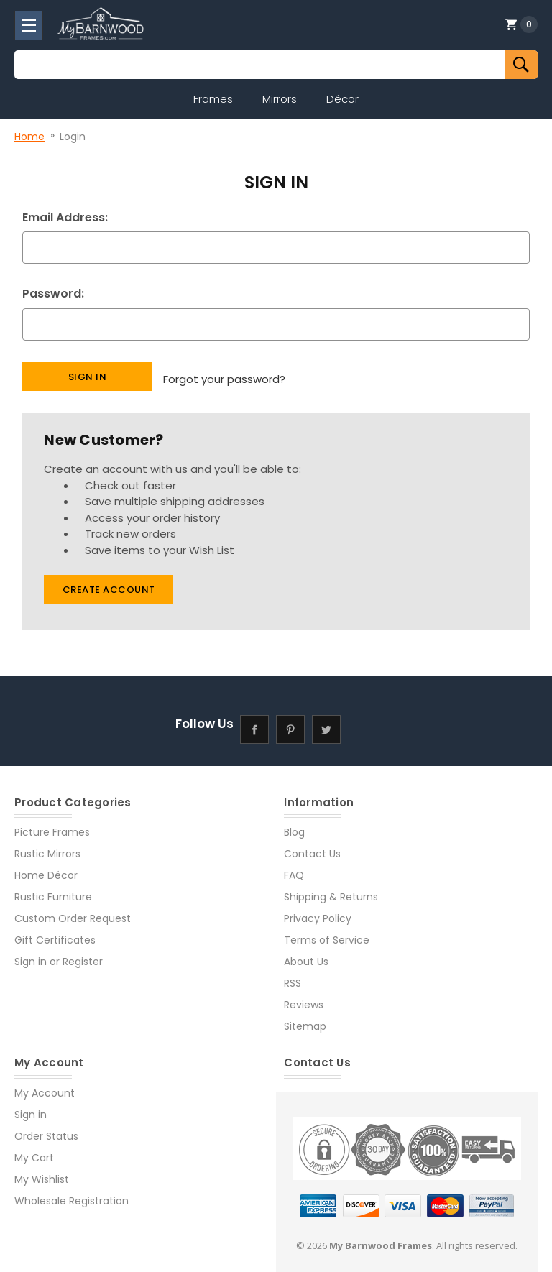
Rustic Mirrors (47, 848)
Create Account (109, 584)
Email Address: (65, 217)
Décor (342, 98)
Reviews (303, 999)
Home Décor (46, 869)
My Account (44, 1086)
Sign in (30, 956)
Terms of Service (326, 934)
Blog (294, 826)
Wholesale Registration (71, 1194)
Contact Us (312, 848)
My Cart (34, 1151)
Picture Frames (52, 826)
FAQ (294, 869)
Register (83, 956)
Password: (53, 293)
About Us (306, 956)
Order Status (46, 1130)
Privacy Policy (317, 912)
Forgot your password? (224, 375)
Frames (213, 98)
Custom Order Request (72, 912)
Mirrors (279, 98)
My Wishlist (41, 1173)
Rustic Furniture (53, 891)
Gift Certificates (55, 934)
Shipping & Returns (331, 891)
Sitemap (305, 1020)
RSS (292, 977)
